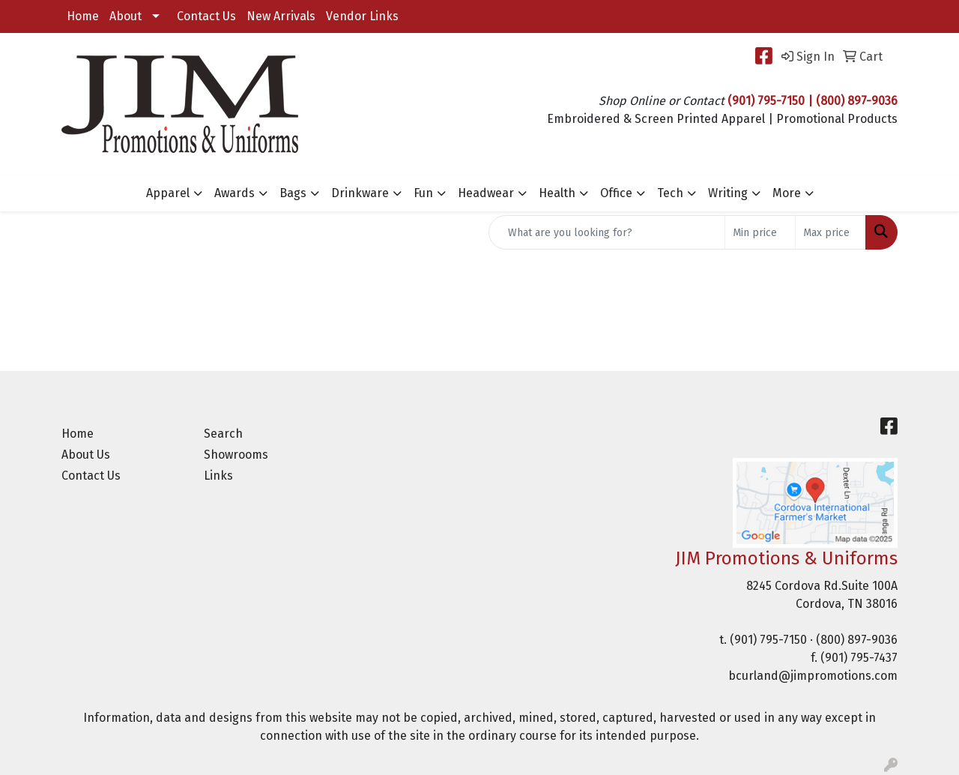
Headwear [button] (486, 193)
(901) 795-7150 (768, 640)
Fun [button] (423, 193)
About (125, 16)
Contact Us (206, 16)
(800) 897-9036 (857, 640)
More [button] (786, 193)
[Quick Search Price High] (830, 232)
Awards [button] (234, 193)
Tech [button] (670, 193)
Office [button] (616, 193)
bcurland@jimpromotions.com (813, 676)
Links (218, 475)
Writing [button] (728, 193)
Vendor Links (362, 16)
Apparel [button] (168, 193)
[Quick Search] (606, 232)
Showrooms (236, 454)
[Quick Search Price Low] (760, 232)
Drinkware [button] (360, 193)
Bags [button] (292, 193)
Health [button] (557, 193)
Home (83, 16)
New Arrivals (280, 16)
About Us (85, 454)
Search (223, 433)
